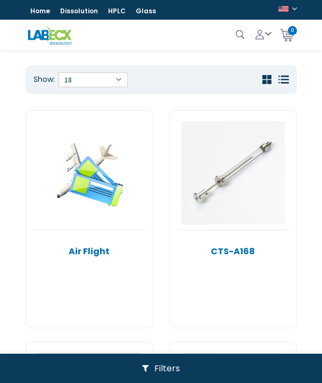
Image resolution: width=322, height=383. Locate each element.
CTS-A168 (233, 251)
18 (68, 80)
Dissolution (79, 10)
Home (40, 10)
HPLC (117, 10)
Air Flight (89, 251)
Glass (146, 10)
